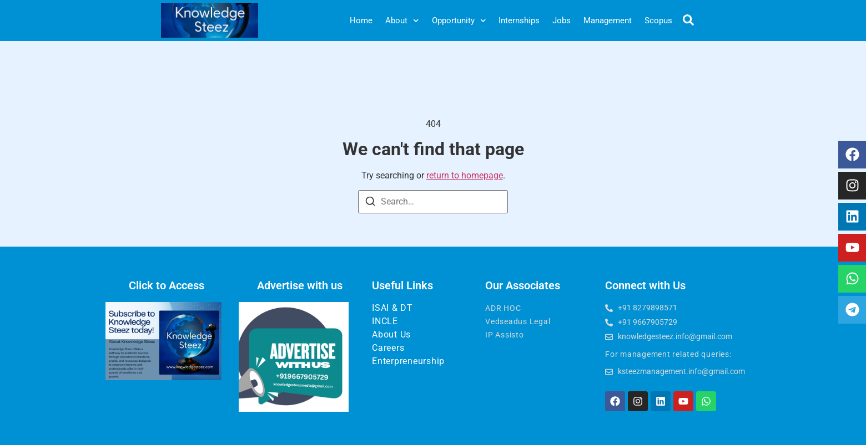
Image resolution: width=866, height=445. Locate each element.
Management (607, 20)
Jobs (561, 20)
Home (361, 20)
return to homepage (464, 175)
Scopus (658, 20)
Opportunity (459, 20)
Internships (519, 20)
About (402, 20)
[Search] (370, 203)
